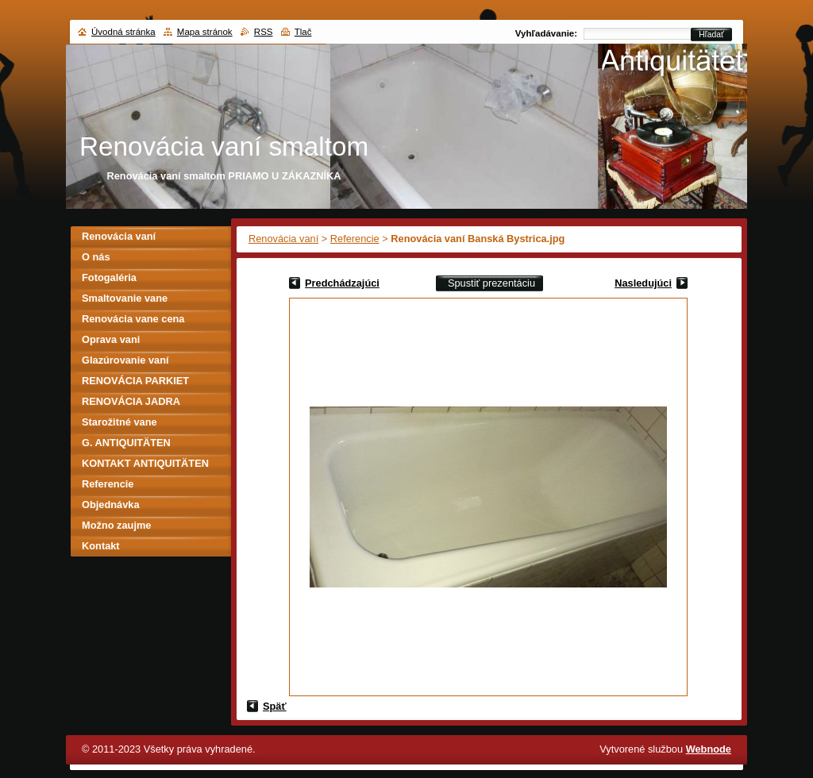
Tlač (303, 32)
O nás (96, 257)
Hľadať (711, 34)
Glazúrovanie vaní (125, 360)
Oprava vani (111, 339)
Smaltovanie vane (125, 298)
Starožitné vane (119, 422)
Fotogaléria (109, 277)
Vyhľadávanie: (546, 33)
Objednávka (111, 504)
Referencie (355, 239)
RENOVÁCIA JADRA (131, 401)
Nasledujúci (643, 283)
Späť (275, 706)
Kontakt (101, 546)
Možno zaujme (116, 525)
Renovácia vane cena (133, 319)
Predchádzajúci (342, 283)
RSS (263, 32)
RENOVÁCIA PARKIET (135, 381)
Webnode (708, 749)
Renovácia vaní (283, 239)
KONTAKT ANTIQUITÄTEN (145, 463)
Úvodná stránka (123, 32)
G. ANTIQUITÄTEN (126, 443)
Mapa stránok (205, 32)
